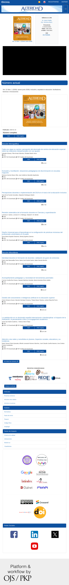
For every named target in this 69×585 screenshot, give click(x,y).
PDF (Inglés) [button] (20, 136)
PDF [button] (8, 136)
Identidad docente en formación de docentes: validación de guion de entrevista (30, 258)
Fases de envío (8, 415)
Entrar (65, 2)
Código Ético (7, 423)
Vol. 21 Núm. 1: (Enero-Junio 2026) (22, 41)
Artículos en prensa (9, 403)
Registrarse (53, 2)
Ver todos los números (11, 361)
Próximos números (9, 396)
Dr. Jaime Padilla (47, 20)
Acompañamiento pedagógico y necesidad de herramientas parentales (27, 278)
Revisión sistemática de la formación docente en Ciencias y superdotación (29, 212)
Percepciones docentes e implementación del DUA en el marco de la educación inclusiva (34, 193)
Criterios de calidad (9, 435)
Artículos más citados (10, 399)
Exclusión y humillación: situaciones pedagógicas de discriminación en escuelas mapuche (31, 172)
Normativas (7, 412)
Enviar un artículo (10, 386)
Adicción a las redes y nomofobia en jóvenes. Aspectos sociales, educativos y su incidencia (31, 340)
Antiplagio (7, 426)
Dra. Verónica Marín (46, 22)
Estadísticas (7, 446)
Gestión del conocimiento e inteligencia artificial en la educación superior (28, 298)
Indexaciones (8, 439)
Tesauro (6, 419)
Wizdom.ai (7, 442)
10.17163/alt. (46, 35)
